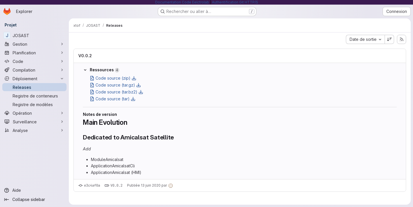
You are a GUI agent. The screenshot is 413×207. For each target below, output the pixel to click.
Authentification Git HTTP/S (235, 2)
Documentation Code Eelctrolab (182, 2)
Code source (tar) (112, 98)
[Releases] (34, 87)
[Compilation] (34, 70)
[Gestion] (34, 44)
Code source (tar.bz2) (116, 91)
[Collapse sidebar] (34, 199)
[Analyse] (34, 130)
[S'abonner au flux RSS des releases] (401, 39)
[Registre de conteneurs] (34, 96)
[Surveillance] (34, 122)
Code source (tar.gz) (115, 85)
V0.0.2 (85, 55)
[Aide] (34, 190)
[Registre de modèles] (34, 104)
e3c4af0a (92, 185)
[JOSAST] (34, 35)
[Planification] (34, 53)
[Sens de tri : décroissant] (389, 39)
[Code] (34, 61)
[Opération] (34, 113)
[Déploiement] (34, 78)
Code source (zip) (113, 78)
